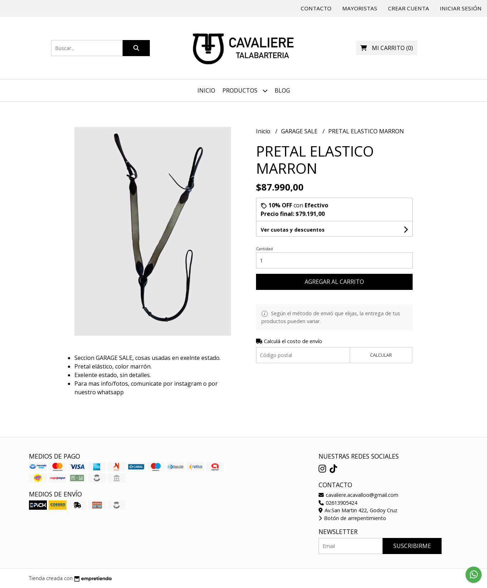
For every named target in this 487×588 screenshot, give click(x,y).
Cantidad (264, 248)
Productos (244, 91)
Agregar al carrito (334, 282)
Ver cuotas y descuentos (293, 229)
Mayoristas (359, 8)
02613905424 (338, 502)
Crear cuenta (408, 8)
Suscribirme (412, 546)
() (386, 48)
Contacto (316, 8)
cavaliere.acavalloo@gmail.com (358, 494)
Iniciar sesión (461, 8)
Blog (282, 90)
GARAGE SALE (300, 131)
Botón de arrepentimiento (352, 518)
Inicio (206, 90)
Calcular (381, 355)
